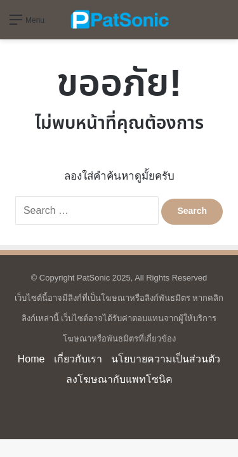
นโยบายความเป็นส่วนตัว (165, 359)
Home (31, 359)
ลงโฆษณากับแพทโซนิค (119, 379)
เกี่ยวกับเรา (78, 359)
